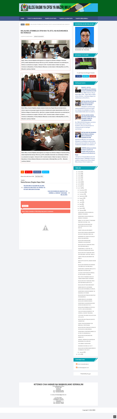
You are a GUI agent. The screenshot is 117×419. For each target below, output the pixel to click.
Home (22, 24)
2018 (79, 185)
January (82, 358)
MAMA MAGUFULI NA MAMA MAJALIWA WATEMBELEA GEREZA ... (85, 288)
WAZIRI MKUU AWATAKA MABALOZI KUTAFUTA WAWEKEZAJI (84, 336)
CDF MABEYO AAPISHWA (84, 348)
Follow (85, 76)
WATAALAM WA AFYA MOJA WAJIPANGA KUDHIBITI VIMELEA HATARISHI (88, 103)
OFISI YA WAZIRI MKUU (83, 370)
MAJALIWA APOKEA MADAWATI (86, 284)
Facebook (37, 172)
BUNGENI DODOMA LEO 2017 (85, 350)
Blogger (89, 380)
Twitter (46, 172)
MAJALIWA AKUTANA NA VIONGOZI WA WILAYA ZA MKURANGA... (84, 330)
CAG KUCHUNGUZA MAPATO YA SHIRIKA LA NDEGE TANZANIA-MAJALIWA (57, 187)
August (82, 197)
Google (28, 172)
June (81, 201)
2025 (79, 171)
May (81, 203)
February (82, 209)
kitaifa (27, 24)
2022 (79, 178)
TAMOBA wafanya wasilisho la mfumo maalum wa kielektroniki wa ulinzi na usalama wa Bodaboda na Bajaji (85, 151)
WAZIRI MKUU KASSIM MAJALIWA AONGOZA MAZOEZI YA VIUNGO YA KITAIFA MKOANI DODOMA (34, 187)
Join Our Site (86, 63)
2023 (79, 175)
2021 (79, 179)
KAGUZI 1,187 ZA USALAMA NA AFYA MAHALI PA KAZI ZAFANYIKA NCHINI (88, 89)
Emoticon (25, 200)
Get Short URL (39, 176)
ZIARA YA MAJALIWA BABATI (86, 229)
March (81, 207)
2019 (79, 183)
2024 (79, 174)
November (82, 191)
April (81, 205)
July (81, 199)
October (82, 193)
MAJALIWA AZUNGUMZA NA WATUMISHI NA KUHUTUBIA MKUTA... (85, 225)
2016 (79, 360)
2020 (79, 181)
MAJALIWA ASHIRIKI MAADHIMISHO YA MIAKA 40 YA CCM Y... (86, 354)
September (83, 195)
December (82, 189)
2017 (79, 187)
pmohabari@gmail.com (84, 373)
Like (78, 76)
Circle (93, 76)
